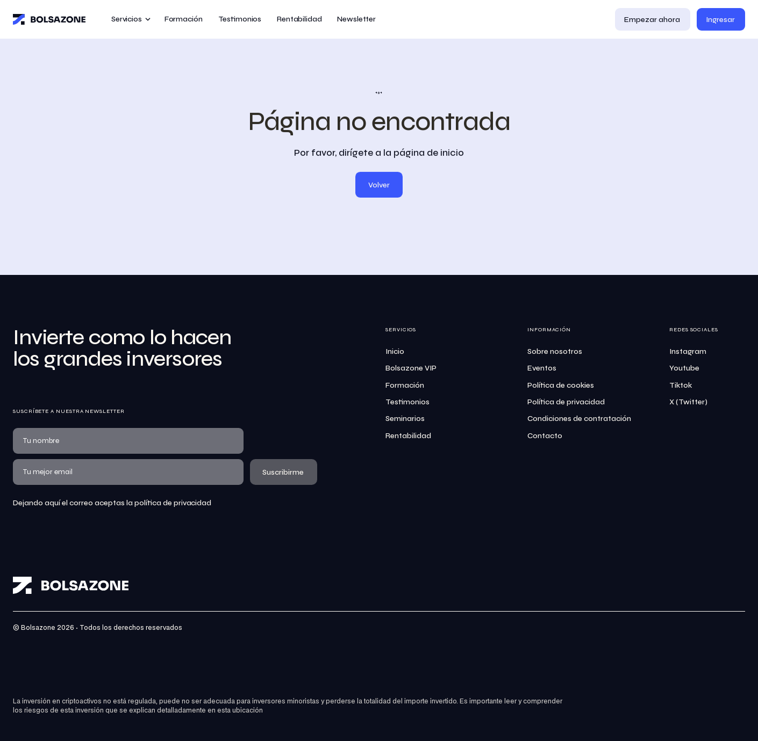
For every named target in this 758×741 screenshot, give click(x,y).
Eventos (541, 368)
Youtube (684, 368)
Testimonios (407, 401)
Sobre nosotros (554, 351)
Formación (404, 385)
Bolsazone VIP (411, 368)
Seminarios (405, 418)
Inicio (394, 351)
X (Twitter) (688, 401)
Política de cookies (560, 385)
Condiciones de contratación (579, 418)
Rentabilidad (408, 435)
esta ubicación (240, 711)
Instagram (687, 351)
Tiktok (680, 385)
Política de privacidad (566, 401)
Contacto (544, 435)
